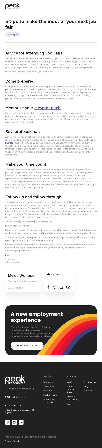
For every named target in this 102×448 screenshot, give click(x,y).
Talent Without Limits (70, 389)
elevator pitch (47, 107)
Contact (88, 390)
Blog (86, 386)
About (69, 382)
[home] (12, 6)
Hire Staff (47, 390)
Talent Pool (48, 386)
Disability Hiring (50, 395)
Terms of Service (13, 441)
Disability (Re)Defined (72, 398)
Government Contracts (49, 401)
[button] (94, 6)
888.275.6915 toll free (15, 397)
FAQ (68, 404)
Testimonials (90, 382)
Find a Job (48, 382)
